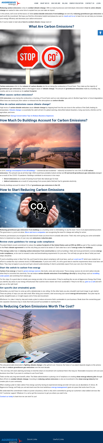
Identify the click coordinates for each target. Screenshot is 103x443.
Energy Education (76, 3)
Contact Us (89, 3)
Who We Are (55, 3)
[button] (100, 32)
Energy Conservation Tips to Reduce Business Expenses (32, 116)
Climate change (15, 110)
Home (36, 3)
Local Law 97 (78, 259)
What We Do (44, 3)
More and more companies (35, 232)
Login (98, 3)
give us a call (90, 282)
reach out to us (69, 16)
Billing (65, 3)
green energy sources (32, 271)
